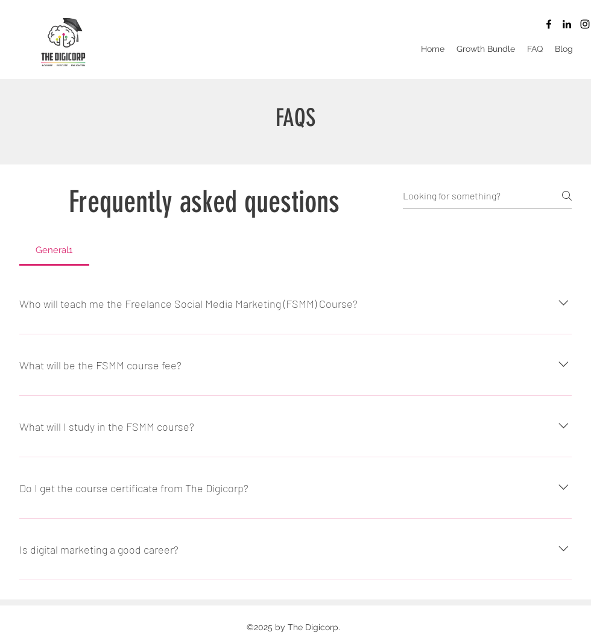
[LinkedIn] (567, 24)
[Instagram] (585, 24)
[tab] (54, 250)
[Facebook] (549, 24)
